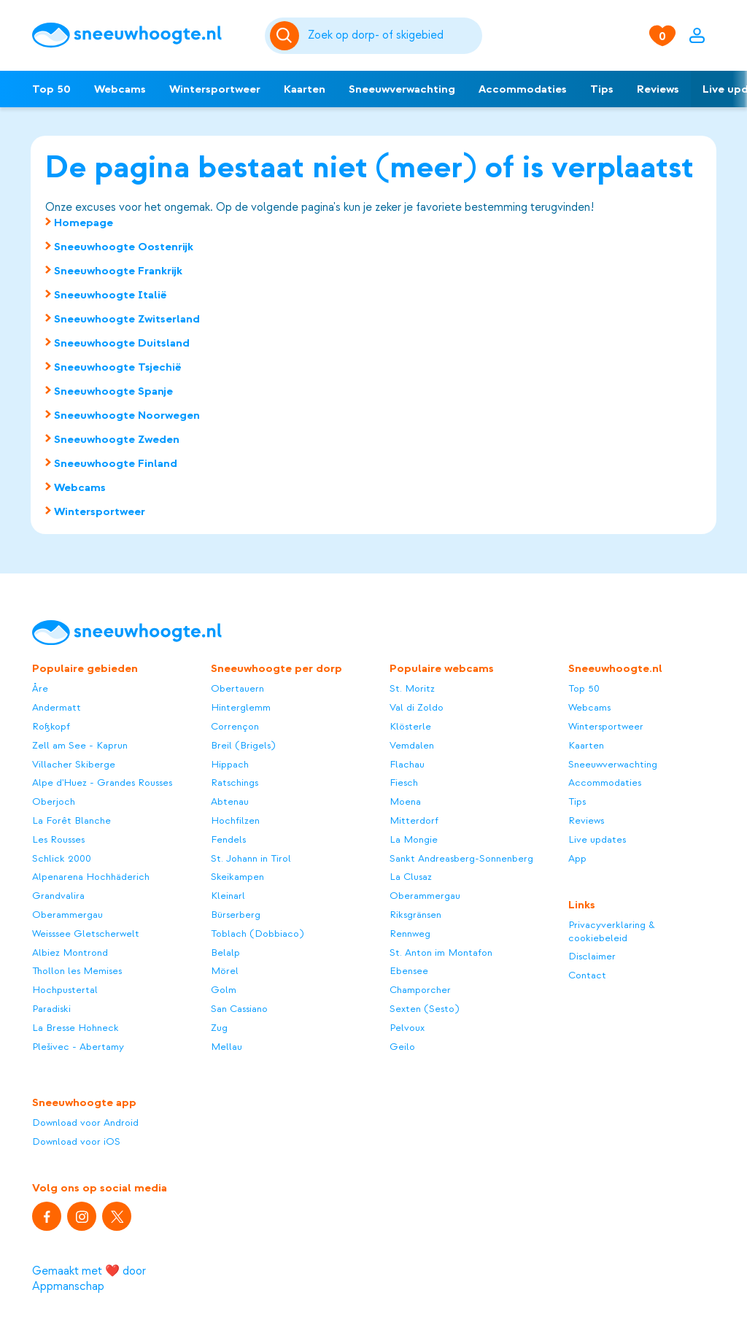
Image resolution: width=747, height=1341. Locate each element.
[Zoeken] (392, 35)
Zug (219, 1027)
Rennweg (410, 933)
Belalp (225, 952)
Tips (602, 89)
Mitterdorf (414, 820)
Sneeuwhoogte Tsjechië (118, 367)
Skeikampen (237, 876)
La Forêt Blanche (71, 820)
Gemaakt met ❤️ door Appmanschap (89, 1279)
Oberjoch (53, 801)
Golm (223, 989)
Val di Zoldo (417, 707)
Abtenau (230, 801)
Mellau (226, 1046)
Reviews (658, 89)
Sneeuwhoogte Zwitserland (127, 319)
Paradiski (51, 1008)
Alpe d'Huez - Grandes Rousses (102, 782)
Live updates (597, 839)
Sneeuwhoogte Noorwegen (127, 415)
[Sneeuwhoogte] (140, 35)
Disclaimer (592, 956)
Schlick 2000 (61, 858)
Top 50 (51, 89)
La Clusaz (411, 876)
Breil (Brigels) (243, 745)
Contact (587, 975)
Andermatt (56, 707)
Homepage (83, 222)
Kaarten (304, 89)
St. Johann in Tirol (251, 858)
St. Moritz (412, 688)
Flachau (407, 764)
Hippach (230, 764)
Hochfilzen (235, 820)
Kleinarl (228, 895)
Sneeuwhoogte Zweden (116, 439)
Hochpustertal (65, 989)
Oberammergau (67, 914)
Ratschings (234, 782)
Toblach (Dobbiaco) (257, 933)
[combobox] (392, 35)
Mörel (225, 971)
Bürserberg (235, 914)
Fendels (228, 839)
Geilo (402, 1046)
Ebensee (409, 971)
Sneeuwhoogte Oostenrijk (123, 246)
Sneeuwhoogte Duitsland (122, 343)
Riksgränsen (415, 914)
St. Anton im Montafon (441, 952)
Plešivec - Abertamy (78, 1046)
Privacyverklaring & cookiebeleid (611, 931)
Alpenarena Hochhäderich (91, 876)
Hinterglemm (241, 707)
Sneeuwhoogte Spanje (113, 391)
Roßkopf (51, 726)
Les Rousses (58, 839)
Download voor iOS (76, 1141)
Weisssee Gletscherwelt (85, 933)
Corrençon (235, 726)
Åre (40, 688)
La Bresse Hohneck (75, 1027)
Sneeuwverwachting (402, 89)
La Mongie (414, 839)
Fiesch (404, 782)
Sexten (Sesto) (424, 1008)
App (577, 858)
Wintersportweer (214, 89)
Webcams (120, 89)
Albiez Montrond (70, 952)
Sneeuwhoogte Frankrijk (118, 270)
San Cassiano (239, 1008)
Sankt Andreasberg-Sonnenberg (461, 858)
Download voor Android (85, 1122)
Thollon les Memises (77, 971)
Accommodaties (523, 89)
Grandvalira (58, 895)
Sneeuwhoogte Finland (115, 463)
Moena (405, 801)
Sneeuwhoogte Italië (110, 294)
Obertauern (237, 688)
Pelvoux (407, 1027)
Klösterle (410, 726)
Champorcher (420, 989)
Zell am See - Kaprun (80, 745)
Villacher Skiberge (73, 764)
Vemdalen (412, 745)
